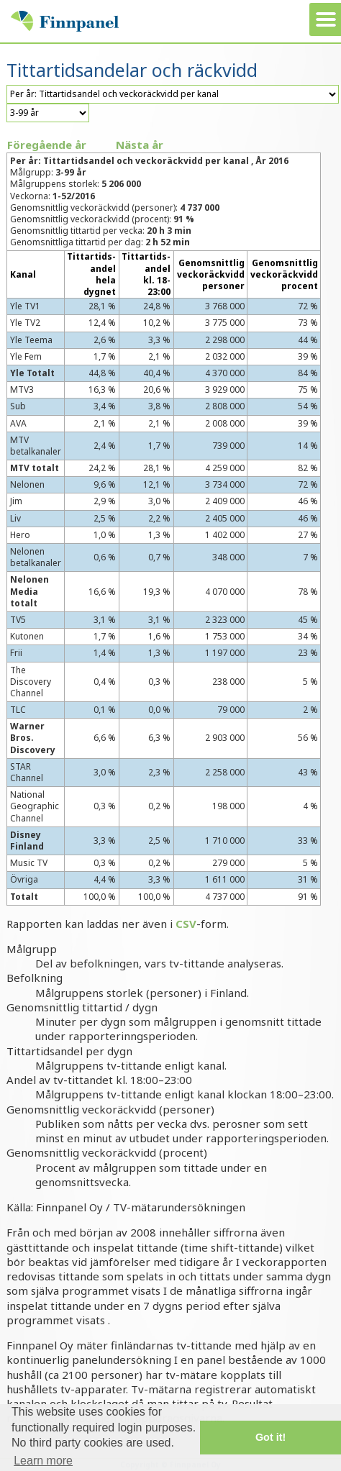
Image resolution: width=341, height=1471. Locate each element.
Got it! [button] (270, 1437)
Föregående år (46, 144)
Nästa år (139, 144)
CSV (186, 923)
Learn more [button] (43, 1460)
